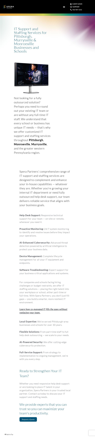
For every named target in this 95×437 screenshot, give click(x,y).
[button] (64, 6)
